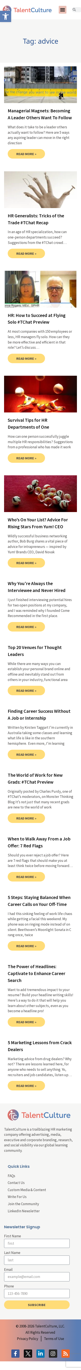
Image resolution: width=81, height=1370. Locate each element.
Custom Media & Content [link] (27, 1189)
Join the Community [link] (23, 1203)
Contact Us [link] (16, 1182)
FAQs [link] (11, 1175)
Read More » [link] (26, 154)
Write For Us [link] (17, 1196)
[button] (62, 10)
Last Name (12, 1252)
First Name (12, 1236)
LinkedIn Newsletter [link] (24, 1211)
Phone (9, 1286)
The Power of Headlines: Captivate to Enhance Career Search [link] (36, 973)
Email (8, 1269)
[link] (5, 16)
